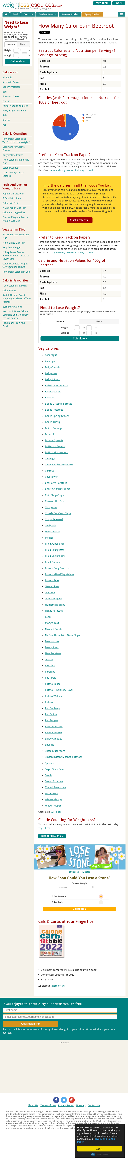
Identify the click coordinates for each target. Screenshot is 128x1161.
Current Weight (80, 883)
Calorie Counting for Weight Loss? (66, 820)
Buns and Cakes (10, 96)
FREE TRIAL (102, 3)
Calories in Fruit (10, 203)
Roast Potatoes (53, 726)
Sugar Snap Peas (54, 769)
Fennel (49, 537)
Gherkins (50, 592)
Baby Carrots (52, 367)
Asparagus (51, 354)
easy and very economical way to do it (71, 170)
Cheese (6, 101)
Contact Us (94, 1105)
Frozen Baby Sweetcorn (58, 568)
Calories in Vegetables (13, 212)
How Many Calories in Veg (16, 271)
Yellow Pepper (53, 805)
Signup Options (92, 14)
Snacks (6, 120)
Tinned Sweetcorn (55, 787)
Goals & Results (47, 14)
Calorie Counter (10, 167)
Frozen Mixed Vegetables (59, 574)
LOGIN (118, 3)
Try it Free (44, 828)
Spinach (49, 763)
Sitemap (80, 1105)
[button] (60, 321)
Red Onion (51, 714)
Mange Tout (52, 622)
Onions (49, 659)
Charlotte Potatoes (56, 482)
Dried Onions (52, 531)
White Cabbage (53, 799)
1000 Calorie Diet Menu (14, 285)
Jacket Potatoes (54, 610)
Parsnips (50, 671)
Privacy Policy (66, 1105)
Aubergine (51, 361)
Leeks (48, 616)
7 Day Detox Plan (11, 198)
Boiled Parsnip (53, 428)
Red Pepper (51, 720)
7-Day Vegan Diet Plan (14, 207)
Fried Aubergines (54, 543)
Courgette (51, 507)
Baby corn (51, 373)
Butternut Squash (55, 446)
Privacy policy (20, 1032)
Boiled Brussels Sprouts (58, 403)
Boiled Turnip (52, 421)
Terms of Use (48, 1105)
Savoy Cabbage (53, 738)
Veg (4, 124)
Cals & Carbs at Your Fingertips (66, 921)
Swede (48, 775)
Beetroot (50, 397)
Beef (4, 91)
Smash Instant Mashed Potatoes (63, 756)
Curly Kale (50, 525)
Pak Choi (50, 665)
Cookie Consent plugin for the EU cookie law (99, 1154)
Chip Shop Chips (54, 495)
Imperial (74, 871)
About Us (33, 1105)
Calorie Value (9, 290)
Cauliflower (51, 476)
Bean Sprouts (52, 391)
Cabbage (50, 458)
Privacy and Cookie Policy (96, 1140)
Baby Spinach (52, 379)
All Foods (56, 811)
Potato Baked (52, 683)
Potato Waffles (53, 696)
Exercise (28, 14)
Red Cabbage (52, 708)
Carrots (49, 470)
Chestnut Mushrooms (57, 488)
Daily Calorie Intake (12, 155)
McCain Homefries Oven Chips (62, 635)
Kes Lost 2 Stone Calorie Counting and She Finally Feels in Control (15, 314)
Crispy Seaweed (54, 519)
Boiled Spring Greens (57, 415)
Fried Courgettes (54, 549)
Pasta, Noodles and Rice (15, 106)
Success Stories (70, 14)
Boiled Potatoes (54, 409)
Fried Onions (52, 562)
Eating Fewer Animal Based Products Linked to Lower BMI (15, 255)
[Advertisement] (64, 1067)
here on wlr (59, 985)
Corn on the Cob (54, 501)
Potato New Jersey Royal (59, 689)
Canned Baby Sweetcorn (59, 464)
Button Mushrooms (56, 452)
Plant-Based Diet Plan (13, 242)
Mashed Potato (53, 629)
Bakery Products (11, 87)
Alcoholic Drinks (10, 82)
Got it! (99, 1148)
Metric (86, 871)
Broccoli (49, 434)
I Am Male (77, 902)
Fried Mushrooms (55, 555)
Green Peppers (53, 598)
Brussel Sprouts (54, 440)
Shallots (49, 744)
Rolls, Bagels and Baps (14, 110)
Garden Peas (52, 586)
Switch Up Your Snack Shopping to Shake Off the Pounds (16, 298)
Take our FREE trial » (52, 836)
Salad (5, 115)
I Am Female (77, 896)
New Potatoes (53, 653)
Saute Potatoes (53, 732)
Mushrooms (52, 641)
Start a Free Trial (79, 220)
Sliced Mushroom (55, 750)
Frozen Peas (52, 580)
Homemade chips (55, 604)
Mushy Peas (51, 647)
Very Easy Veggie (11, 247)
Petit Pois (50, 677)
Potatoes (50, 702)
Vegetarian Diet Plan (13, 193)
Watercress (51, 793)
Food (15, 14)
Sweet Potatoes (54, 781)
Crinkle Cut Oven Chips (58, 513)
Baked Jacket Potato (56, 385)
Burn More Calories (12, 306)
